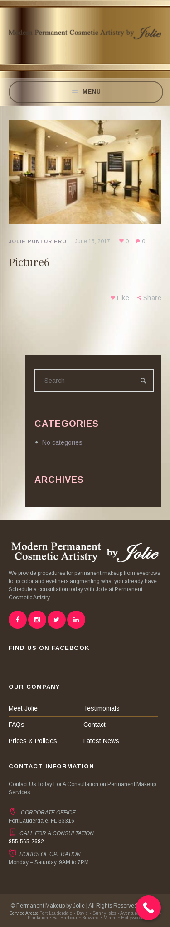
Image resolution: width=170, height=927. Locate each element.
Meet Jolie (23, 708)
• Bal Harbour (63, 917)
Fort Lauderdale (55, 913)
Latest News (101, 740)
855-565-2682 (26, 841)
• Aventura (128, 913)
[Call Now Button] (148, 907)
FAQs (16, 724)
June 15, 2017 (92, 241)
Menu (86, 92)
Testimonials (101, 708)
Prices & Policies (33, 740)
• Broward (89, 917)
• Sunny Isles (102, 913)
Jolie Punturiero (38, 241)
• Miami (108, 917)
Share (152, 297)
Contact (94, 724)
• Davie (80, 913)
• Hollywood (130, 917)
